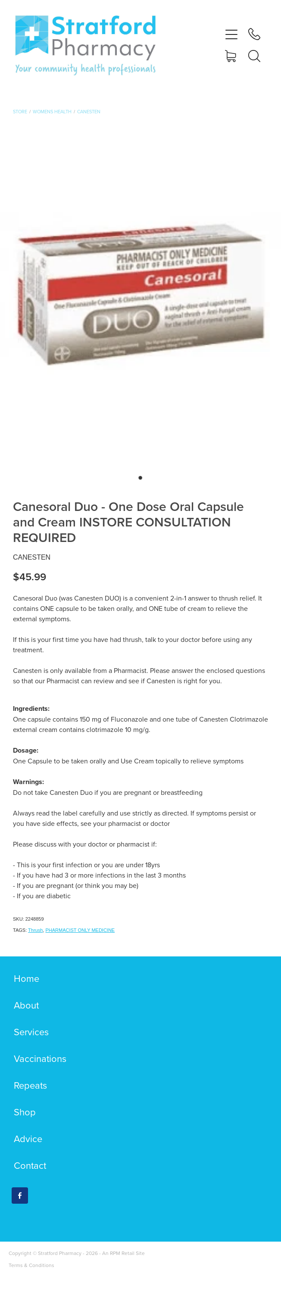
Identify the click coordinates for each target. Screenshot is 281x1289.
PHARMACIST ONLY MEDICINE (80, 930)
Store (20, 111)
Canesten (88, 111)
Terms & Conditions (31, 1265)
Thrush (35, 930)
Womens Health (52, 111)
